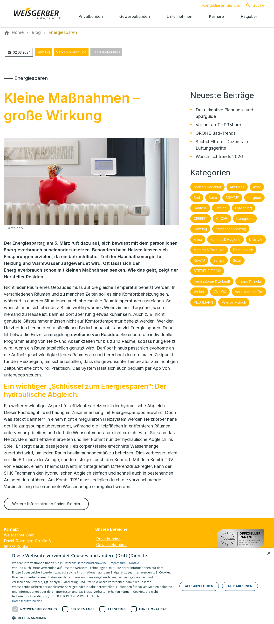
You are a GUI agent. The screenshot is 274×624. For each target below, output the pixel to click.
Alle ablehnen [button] (240, 586)
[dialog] (137, 586)
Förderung (243, 208)
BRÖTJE (232, 198)
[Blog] (36, 32)
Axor (256, 187)
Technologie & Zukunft (212, 281)
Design (220, 208)
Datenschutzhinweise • (93, 563)
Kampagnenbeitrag (231, 229)
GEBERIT (200, 218)
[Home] (18, 32)
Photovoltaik (243, 250)
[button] (92, 617)
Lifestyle (255, 239)
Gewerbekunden (111, 544)
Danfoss (200, 208)
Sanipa (218, 260)
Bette (213, 198)
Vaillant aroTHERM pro (218, 124)
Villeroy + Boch (234, 302)
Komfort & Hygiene (225, 239)
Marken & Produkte (71, 52)
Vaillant (199, 292)
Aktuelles (237, 187)
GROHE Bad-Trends (216, 133)
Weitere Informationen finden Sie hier (46, 503)
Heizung (43, 52)
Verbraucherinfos (106, 52)
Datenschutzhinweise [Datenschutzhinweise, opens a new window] (27, 601)
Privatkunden (108, 538)
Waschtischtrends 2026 (219, 156)
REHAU (199, 260)
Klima (198, 239)
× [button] (268, 553)
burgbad (254, 198)
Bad (197, 198)
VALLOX (219, 292)
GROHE (222, 218)
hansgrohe (244, 218)
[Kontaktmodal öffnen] (217, 5)
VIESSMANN (203, 302)
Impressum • (119, 563)
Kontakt (133, 563)
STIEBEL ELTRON (207, 271)
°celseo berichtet (207, 187)
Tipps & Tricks (250, 281)
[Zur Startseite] (37, 13)
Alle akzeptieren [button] (199, 586)
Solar (237, 260)
